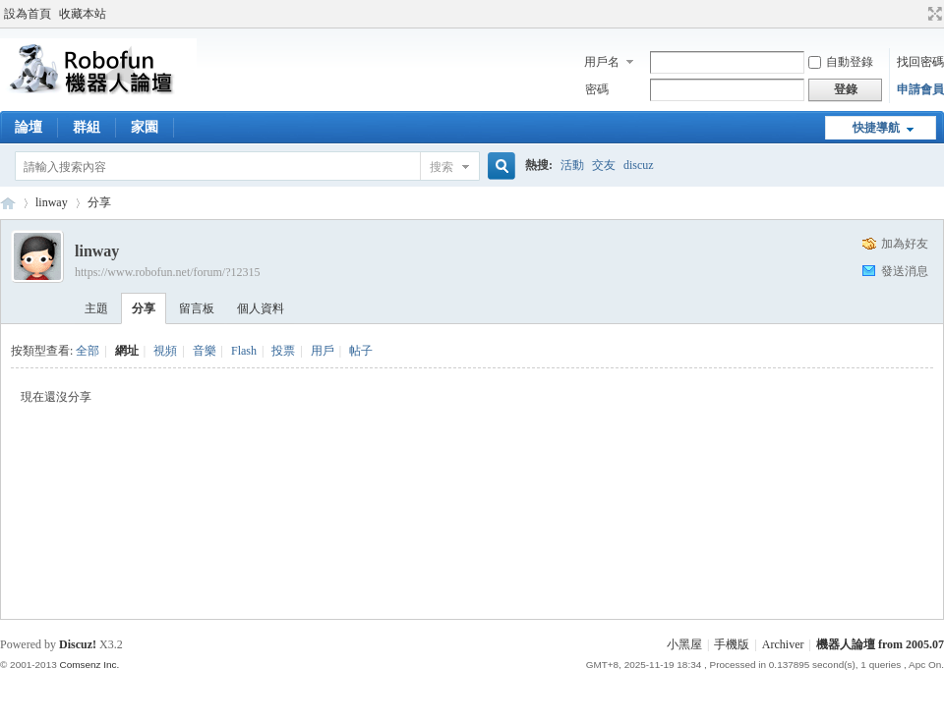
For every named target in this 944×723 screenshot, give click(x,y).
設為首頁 (27, 14)
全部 (87, 351)
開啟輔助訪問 (916, 14)
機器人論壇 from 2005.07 (880, 644)
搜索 (441, 167)
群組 (86, 127)
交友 (604, 165)
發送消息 (904, 271)
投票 (283, 351)
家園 (144, 127)
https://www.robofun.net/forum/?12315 (168, 272)
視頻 (165, 351)
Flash (244, 351)
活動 (572, 165)
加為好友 (904, 243)
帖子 (361, 351)
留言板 (196, 308)
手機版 (731, 644)
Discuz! (77, 644)
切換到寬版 (932, 14)
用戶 (322, 351)
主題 (96, 308)
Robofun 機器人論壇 (8, 203)
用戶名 (602, 62)
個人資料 (260, 308)
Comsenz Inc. (89, 664)
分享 (99, 202)
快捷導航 (876, 128)
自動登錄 (840, 62)
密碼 (597, 89)
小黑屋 (684, 644)
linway (51, 202)
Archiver (783, 644)
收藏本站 (82, 14)
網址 (127, 351)
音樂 (204, 351)
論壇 (28, 127)
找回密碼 (920, 62)
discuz (638, 165)
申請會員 (920, 89)
